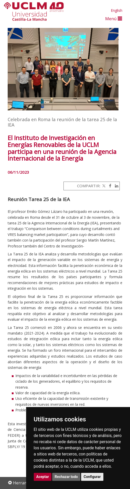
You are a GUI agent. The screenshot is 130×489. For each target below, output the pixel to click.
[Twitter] (103, 185)
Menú (113, 19)
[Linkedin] (115, 185)
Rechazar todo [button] (66, 477)
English (116, 10)
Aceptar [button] (42, 477)
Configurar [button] (92, 477)
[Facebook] (108, 185)
